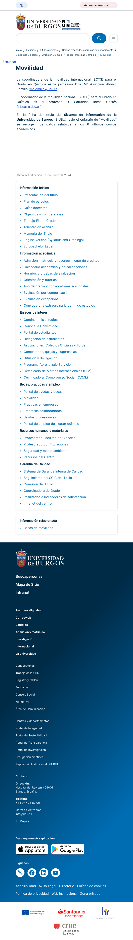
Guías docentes (35, 208)
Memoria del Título (38, 233)
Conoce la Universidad (41, 326)
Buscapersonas (29, 576)
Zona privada (90, 894)
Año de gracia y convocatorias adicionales (56, 286)
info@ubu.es (24, 814)
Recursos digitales (28, 610)
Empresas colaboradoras (43, 411)
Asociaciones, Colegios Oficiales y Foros (54, 345)
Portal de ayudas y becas (43, 392)
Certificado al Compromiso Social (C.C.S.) (56, 377)
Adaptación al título (39, 227)
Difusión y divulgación (40, 358)
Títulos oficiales (49, 49)
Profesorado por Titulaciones (46, 444)
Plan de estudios (36, 201)
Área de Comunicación (30, 709)
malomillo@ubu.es (43, 89)
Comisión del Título (38, 484)
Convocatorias (25, 665)
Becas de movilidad (38, 528)
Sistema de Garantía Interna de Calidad (53, 471)
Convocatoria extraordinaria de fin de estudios (59, 305)
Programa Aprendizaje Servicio (47, 364)
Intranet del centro (38, 503)
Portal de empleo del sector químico (51, 424)
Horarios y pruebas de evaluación (49, 273)
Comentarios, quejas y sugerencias (50, 352)
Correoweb (23, 617)
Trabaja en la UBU (27, 672)
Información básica (34, 188)
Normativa (22, 701)
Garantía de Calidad (35, 464)
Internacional (25, 646)
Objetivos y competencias (43, 214)
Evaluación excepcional (41, 299)
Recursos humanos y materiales (44, 431)
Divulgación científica (30, 757)
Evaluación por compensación (46, 293)
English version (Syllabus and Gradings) (54, 240)
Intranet (22, 592)
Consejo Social (25, 694)
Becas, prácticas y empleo (81, 54)
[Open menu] (114, 38)
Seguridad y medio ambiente (45, 451)
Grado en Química (52, 54)
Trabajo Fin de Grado (40, 221)
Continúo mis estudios (41, 320)
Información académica (37, 253)
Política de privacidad (32, 894)
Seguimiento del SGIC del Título (48, 478)
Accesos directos (96, 5)
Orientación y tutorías (40, 280)
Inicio (19, 49)
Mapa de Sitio (27, 584)
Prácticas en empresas (41, 404)
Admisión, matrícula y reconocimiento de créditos (61, 260)
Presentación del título (41, 195)
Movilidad (31, 398)
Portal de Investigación (31, 749)
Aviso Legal (47, 886)
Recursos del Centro (39, 457)
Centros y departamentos (32, 721)
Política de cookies (91, 886)
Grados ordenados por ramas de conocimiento (87, 49)
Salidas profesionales (40, 417)
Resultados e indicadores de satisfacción (55, 497)
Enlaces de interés (34, 312)
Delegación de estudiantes (44, 339)
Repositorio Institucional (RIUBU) (37, 764)
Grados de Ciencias (27, 54)
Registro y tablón (27, 680)
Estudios (31, 49)
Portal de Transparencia (31, 742)
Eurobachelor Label (38, 246)
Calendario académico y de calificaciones (55, 267)
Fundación (22, 687)
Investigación (25, 639)
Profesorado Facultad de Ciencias (49, 438)
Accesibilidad (26, 886)
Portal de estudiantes (40, 332)
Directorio (66, 886)
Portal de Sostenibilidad (31, 735)
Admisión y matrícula (30, 632)
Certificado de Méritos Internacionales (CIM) (57, 371)
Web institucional (64, 894)
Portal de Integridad (29, 728)
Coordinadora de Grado (42, 491)
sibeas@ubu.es (29, 107)
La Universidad (26, 653)
